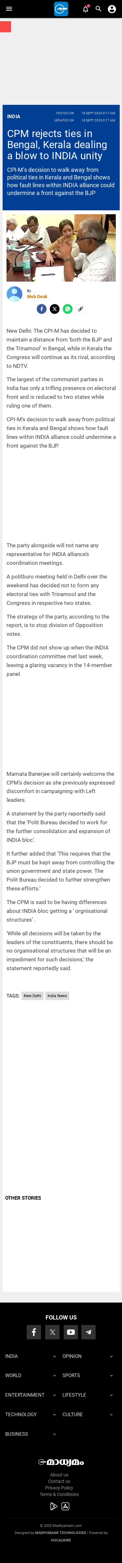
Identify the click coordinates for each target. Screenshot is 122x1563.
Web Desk (37, 296)
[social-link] (80, 309)
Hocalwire (61, 1540)
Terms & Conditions (59, 1494)
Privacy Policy (59, 1487)
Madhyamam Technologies (60, 1533)
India (13, 116)
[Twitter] (54, 309)
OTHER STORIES (23, 1198)
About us (59, 1474)
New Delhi (32, 996)
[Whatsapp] (67, 309)
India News (57, 996)
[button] (9, 9)
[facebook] (41, 309)
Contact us (59, 1481)
